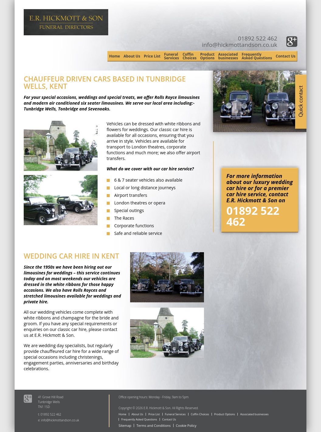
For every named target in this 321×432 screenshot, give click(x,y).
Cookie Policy (186, 425)
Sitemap (125, 425)
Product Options (207, 56)
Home (114, 56)
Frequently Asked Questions (257, 56)
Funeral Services (171, 56)
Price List (152, 56)
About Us (132, 56)
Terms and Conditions (153, 425)
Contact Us (285, 56)
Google (291, 41)
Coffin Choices (190, 56)
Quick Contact (300, 101)
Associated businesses (228, 56)
